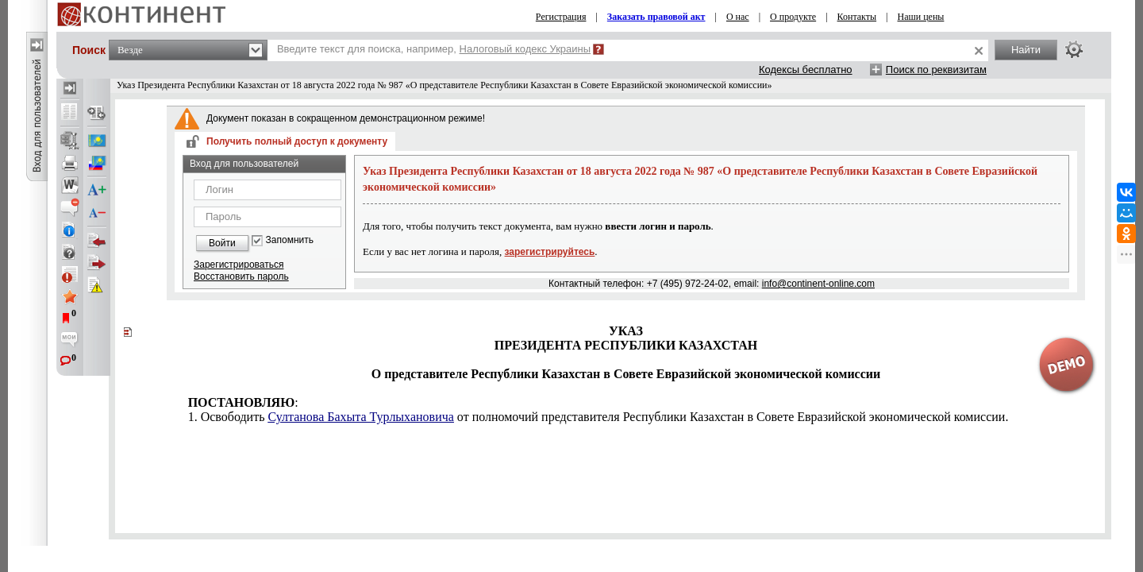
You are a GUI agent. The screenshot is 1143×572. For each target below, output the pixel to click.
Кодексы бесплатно (805, 69)
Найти (1026, 50)
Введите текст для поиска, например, (434, 49)
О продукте (793, 16)
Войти (222, 243)
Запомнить (290, 240)
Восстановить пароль (241, 276)
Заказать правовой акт (656, 16)
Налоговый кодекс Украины (525, 49)
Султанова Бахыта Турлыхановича (360, 416)
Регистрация (561, 16)
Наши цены (921, 16)
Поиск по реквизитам (936, 69)
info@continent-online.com (818, 283)
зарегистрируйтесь (550, 251)
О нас (737, 16)
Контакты (857, 16)
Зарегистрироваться (238, 264)
